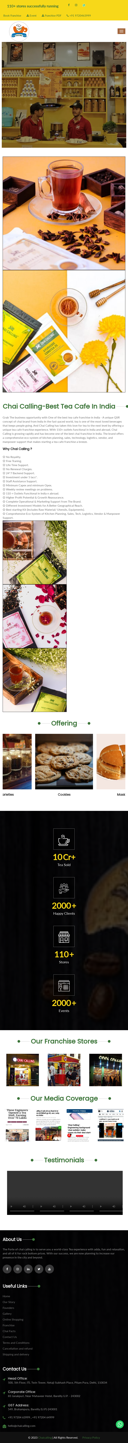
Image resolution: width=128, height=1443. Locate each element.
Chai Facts (9, 1331)
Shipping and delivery (16, 1354)
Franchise (8, 1325)
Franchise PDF (51, 15)
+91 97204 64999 (42, 1417)
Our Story (9, 1302)
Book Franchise (12, 15)
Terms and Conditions (16, 1342)
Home (6, 1296)
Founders (8, 1307)
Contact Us (10, 1336)
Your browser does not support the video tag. (22, 1193)
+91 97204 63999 (19, 1417)
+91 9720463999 (79, 15)
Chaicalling (45, 1437)
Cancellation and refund (18, 1348)
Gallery (7, 1313)
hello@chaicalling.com (21, 1425)
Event (31, 15)
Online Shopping (13, 1319)
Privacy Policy (91, 1437)
